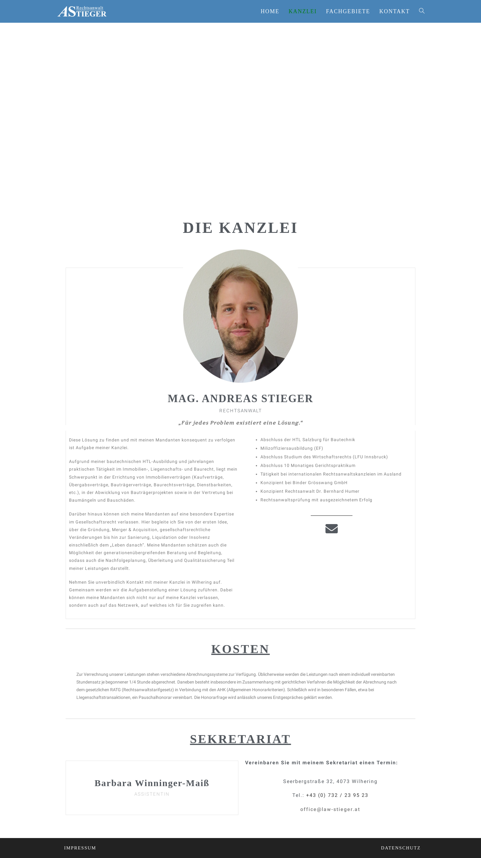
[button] (330, 809)
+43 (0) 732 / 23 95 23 (337, 795)
